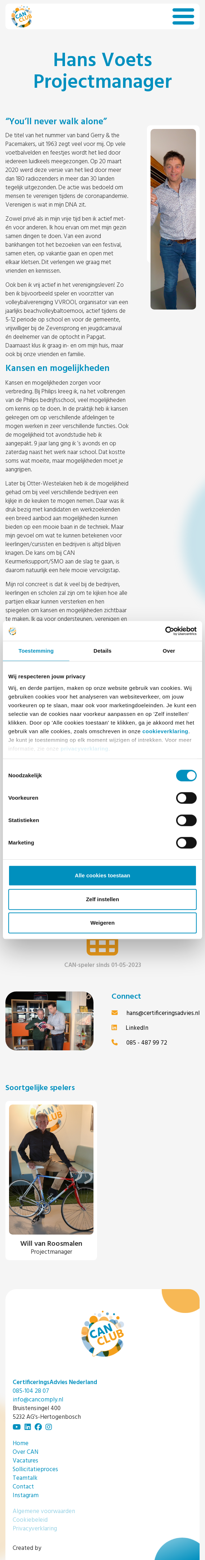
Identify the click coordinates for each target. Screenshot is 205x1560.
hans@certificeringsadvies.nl (156, 1013)
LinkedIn (130, 1028)
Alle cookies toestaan (102, 875)
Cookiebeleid (30, 1520)
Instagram (26, 1495)
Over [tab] (169, 651)
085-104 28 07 (31, 1391)
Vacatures (25, 1461)
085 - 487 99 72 (139, 1043)
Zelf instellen (102, 899)
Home (21, 1443)
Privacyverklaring (35, 1529)
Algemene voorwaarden (44, 1511)
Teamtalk (25, 1478)
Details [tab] (102, 651)
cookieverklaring (165, 731)
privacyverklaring (85, 749)
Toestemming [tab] (36, 651)
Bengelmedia (60, 1548)
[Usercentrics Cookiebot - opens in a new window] (165, 631)
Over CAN (25, 1452)
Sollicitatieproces (35, 1469)
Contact (23, 1487)
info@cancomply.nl (38, 1400)
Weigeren (102, 923)
